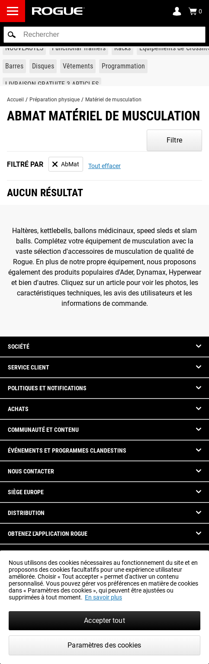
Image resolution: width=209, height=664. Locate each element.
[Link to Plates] (43, 66)
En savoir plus (103, 597)
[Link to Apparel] (78, 66)
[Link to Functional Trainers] (78, 48)
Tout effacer (104, 165)
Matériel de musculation (113, 100)
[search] (104, 34)
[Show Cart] (195, 11)
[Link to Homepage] (58, 11)
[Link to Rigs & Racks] (122, 48)
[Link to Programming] (123, 66)
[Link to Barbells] (14, 66)
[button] (11, 34)
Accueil (15, 100)
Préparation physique (54, 100)
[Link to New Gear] (24, 48)
